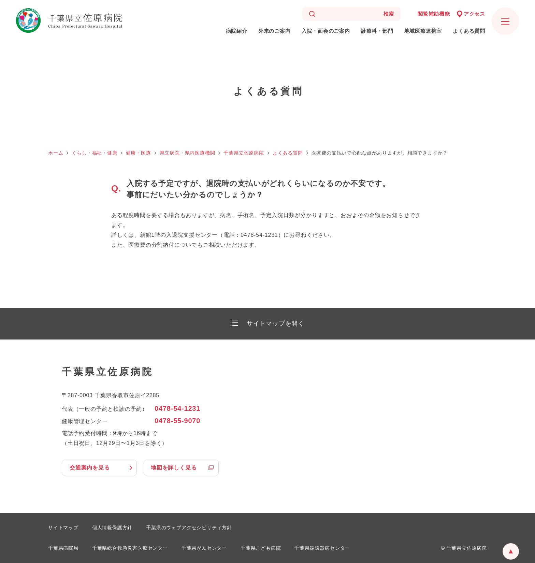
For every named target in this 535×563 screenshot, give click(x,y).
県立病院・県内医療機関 (187, 153)
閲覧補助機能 (434, 14)
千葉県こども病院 (261, 548)
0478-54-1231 (177, 408)
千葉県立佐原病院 (243, 153)
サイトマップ (63, 527)
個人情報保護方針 (112, 527)
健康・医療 (138, 153)
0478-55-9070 (177, 420)
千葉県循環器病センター (322, 548)
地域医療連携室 (423, 31)
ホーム (55, 153)
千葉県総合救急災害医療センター (130, 548)
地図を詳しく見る (174, 468)
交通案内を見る (90, 468)
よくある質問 (469, 31)
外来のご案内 (274, 31)
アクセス (474, 14)
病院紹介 (236, 31)
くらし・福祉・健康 (94, 153)
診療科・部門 (377, 31)
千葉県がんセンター (204, 548)
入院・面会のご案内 (326, 31)
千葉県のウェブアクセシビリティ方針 (189, 527)
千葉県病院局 (63, 548)
